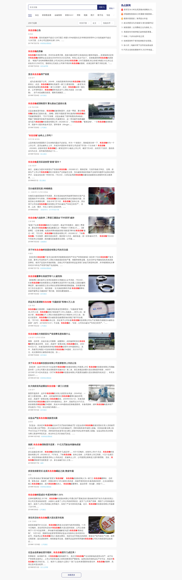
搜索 (102, 7)
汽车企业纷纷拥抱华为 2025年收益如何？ (141, 49)
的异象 (35, 51)
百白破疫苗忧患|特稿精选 (40, 188)
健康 (42, 463)
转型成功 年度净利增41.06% (45, 494)
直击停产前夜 (38, 74)
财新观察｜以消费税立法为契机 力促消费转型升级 (144, 27)
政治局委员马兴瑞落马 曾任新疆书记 (139, 23)
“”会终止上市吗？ (40, 135)
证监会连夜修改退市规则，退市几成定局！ (52, 552)
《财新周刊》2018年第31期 (49, 210)
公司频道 (43, 127)
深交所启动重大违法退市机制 (46, 517)
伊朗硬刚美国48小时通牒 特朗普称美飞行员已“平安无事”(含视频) (150, 14)
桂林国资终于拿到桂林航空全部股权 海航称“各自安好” (146, 40)
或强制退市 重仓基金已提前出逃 (47, 103)
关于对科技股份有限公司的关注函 (48, 249)
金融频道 (43, 242)
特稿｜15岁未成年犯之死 (134, 36)
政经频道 (43, 95)
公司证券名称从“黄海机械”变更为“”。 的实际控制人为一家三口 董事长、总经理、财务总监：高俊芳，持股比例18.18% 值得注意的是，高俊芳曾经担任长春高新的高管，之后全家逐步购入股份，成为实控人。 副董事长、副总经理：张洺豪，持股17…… (71, 481)
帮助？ (112, 8)
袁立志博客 (44, 567)
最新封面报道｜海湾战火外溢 (136, 18)
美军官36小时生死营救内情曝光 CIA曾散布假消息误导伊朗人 (148, 9)
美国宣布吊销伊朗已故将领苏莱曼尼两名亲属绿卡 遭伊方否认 (149, 32)
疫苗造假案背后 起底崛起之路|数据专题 (51, 471)
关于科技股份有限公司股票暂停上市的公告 (52, 363)
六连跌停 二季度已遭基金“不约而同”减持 (51, 217)
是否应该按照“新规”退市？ (44, 162)
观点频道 (43, 154)
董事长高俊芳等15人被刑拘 (45, 276)
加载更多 (71, 575)
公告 (34, 30)
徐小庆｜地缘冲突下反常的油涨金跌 (138, 45)
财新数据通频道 (45, 43)
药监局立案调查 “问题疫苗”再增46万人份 (51, 302)
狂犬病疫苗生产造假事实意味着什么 (49, 334)
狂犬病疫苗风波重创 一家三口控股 (48, 386)
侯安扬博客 (44, 66)
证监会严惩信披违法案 (43, 418)
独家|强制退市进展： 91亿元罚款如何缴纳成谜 (54, 444)
